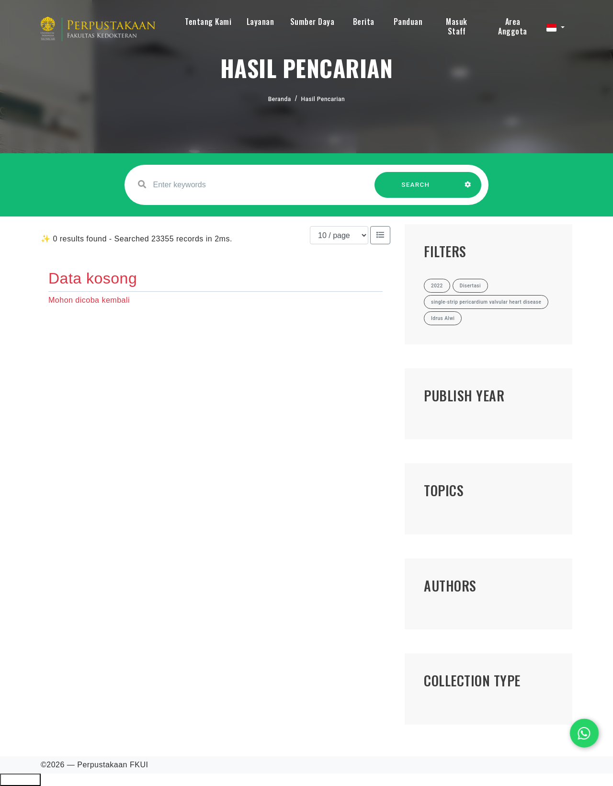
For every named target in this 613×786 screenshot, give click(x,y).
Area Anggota (512, 26)
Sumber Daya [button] (312, 21)
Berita (364, 21)
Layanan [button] (260, 21)
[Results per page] (339, 235)
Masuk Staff (456, 26)
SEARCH (415, 189)
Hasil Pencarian (323, 99)
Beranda (279, 99)
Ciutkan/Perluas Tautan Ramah (20, 779)
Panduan (408, 21)
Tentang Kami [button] (208, 21)
